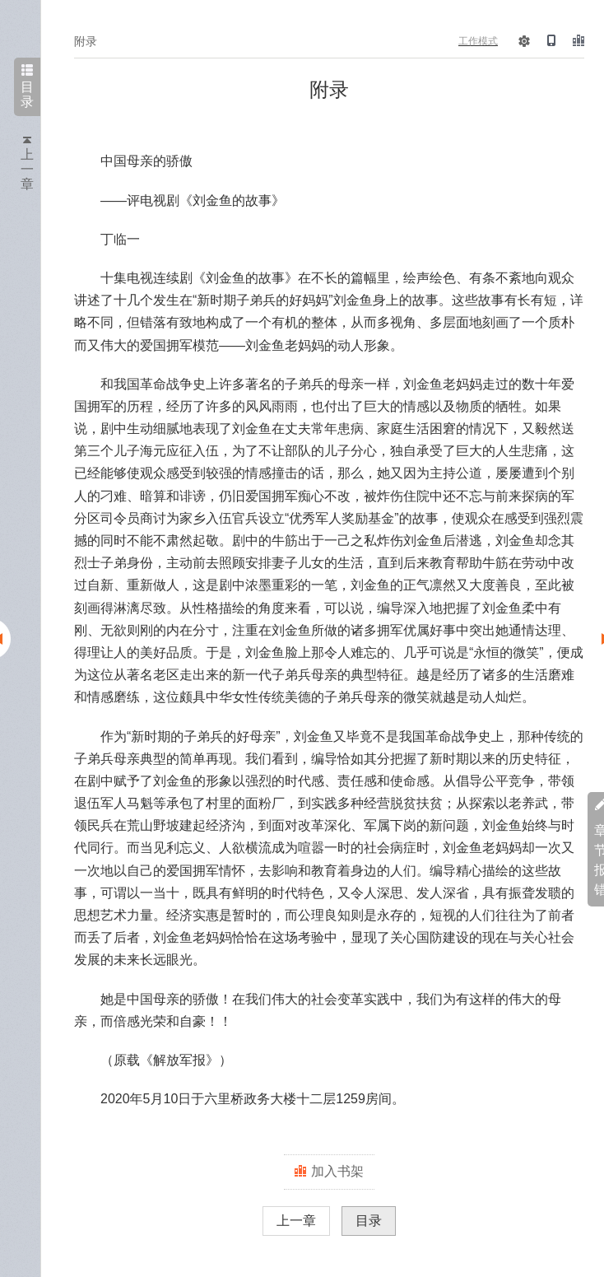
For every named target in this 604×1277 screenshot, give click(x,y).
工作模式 (478, 41)
